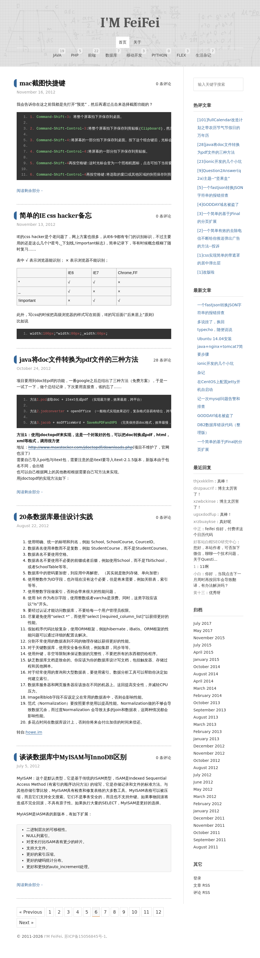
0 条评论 (163, 86)
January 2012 (206, 814)
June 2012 (203, 785)
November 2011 (209, 828)
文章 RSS (201, 888)
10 (140, 915)
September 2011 (209, 843)
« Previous (30, 915)
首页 (123, 42)
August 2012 (205, 771)
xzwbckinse (204, 504)
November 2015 (209, 641)
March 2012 (204, 799)
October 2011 (206, 835)
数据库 (112, 53)
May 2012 (203, 792)
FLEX (175, 53)
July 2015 (202, 648)
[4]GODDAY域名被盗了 (218, 207)
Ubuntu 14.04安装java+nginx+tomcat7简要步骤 (220, 349)
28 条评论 (162, 363)
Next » (39, 927)
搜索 (237, 87)
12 (22, 927)
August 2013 (205, 720)
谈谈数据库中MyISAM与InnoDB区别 (75, 760)
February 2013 (207, 734)
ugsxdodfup (204, 517)
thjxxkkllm (203, 484)
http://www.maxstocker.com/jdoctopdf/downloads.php (80, 450)
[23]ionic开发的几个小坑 (219, 164)
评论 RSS (201, 895)
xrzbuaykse (204, 524)
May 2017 (203, 633)
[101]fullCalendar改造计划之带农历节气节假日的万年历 (220, 130)
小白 (197, 577)
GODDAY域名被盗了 (215, 418)
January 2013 (206, 742)
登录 (197, 881)
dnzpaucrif (203, 491)
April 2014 (203, 684)
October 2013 (206, 706)
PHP (81, 53)
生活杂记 (194, 53)
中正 (197, 532)
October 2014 (206, 670)
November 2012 (209, 756)
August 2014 (205, 677)
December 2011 (209, 821)
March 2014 (204, 691)
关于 (137, 42)
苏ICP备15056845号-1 (85, 941)
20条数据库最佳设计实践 (57, 520)
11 (152, 915)
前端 (96, 53)
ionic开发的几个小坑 (215, 366)
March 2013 (204, 727)
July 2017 (202, 626)
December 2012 (209, 749)
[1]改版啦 (205, 275)
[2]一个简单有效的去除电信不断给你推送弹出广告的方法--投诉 (219, 241)
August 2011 (205, 850)
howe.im (34, 735)
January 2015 (206, 662)
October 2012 (206, 763)
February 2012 (207, 807)
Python (155, 53)
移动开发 (133, 53)
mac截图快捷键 (43, 86)
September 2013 (209, 713)
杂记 (201, 375)
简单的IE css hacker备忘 (56, 218)
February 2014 (207, 698)
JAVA (66, 53)
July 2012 (202, 778)
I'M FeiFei (130, 23)
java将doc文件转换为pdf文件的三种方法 (81, 362)
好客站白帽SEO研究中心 (214, 545)
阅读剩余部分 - (30, 193)
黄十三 (199, 595)
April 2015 (203, 655)
